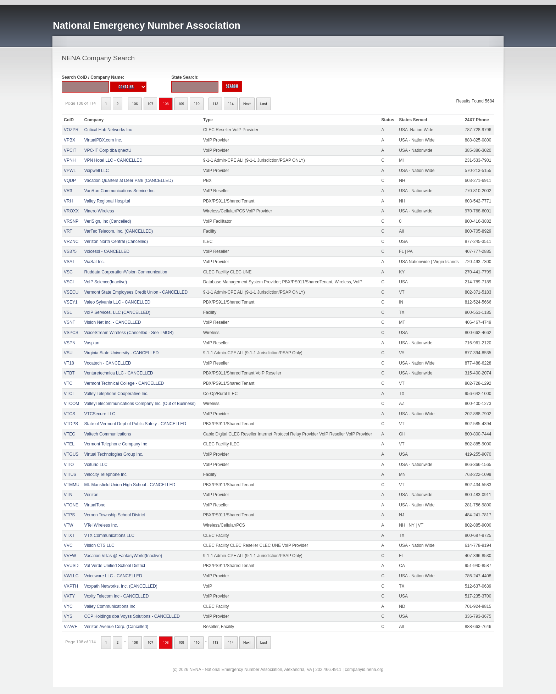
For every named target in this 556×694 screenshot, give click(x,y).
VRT (68, 231)
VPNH (70, 160)
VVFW (70, 555)
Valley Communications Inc (109, 606)
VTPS (69, 514)
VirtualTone (95, 505)
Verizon (91, 494)
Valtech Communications (107, 434)
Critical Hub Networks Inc (108, 129)
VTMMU (71, 484)
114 (231, 104)
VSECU (71, 292)
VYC (68, 606)
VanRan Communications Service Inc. (120, 190)
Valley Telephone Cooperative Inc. (116, 393)
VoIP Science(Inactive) (105, 281)
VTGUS (71, 454)
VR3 (68, 190)
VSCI (69, 281)
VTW (68, 525)
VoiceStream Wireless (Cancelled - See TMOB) (129, 332)
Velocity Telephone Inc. (106, 474)
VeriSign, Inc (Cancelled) (107, 221)
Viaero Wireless (99, 211)
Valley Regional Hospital (107, 201)
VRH (68, 201)
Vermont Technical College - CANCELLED (124, 383)
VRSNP (71, 221)
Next (247, 104)
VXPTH (71, 586)
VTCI (68, 393)
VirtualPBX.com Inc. (103, 140)
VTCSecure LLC (99, 413)
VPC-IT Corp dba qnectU (108, 150)
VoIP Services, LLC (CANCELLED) (117, 312)
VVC (68, 545)
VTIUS (70, 474)
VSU (68, 352)
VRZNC (71, 241)
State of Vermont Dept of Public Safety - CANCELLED (135, 423)
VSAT (69, 261)
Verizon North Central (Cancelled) (116, 241)
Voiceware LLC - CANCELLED (113, 575)
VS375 (70, 251)
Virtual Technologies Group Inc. (113, 454)
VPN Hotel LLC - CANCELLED (113, 160)
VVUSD (71, 565)
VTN (68, 494)
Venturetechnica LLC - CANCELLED (118, 373)
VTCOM (71, 403)
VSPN (70, 342)
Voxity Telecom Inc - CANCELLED (116, 596)
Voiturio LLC (95, 464)
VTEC (69, 434)
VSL (68, 312)
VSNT (69, 322)
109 (181, 104)
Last (263, 104)
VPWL (70, 170)
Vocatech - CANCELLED (107, 363)
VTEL (69, 444)
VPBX (69, 140)
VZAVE (70, 626)
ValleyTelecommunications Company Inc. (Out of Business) (140, 403)
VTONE (71, 505)
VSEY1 (71, 302)
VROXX (71, 211)
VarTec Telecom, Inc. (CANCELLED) (118, 231)
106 (135, 104)
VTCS (69, 413)
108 (166, 104)
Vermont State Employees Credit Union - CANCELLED (136, 292)
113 (215, 104)
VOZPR (71, 129)
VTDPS (71, 423)
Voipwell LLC (96, 170)
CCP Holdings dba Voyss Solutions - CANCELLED (132, 616)
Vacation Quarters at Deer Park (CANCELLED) (128, 180)
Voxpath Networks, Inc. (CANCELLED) (120, 586)
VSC (68, 272)
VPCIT (70, 150)
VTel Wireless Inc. (101, 525)
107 (151, 104)
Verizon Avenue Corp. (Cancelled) (116, 626)
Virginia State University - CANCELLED (121, 352)
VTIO (69, 464)
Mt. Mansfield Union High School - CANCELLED (130, 484)
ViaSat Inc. (94, 261)
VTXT (69, 535)
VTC (68, 383)
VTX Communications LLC (109, 535)
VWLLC (71, 575)
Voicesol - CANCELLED (106, 251)
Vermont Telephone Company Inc (115, 444)
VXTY (69, 596)
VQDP (70, 180)
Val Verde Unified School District (114, 565)
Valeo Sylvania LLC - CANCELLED (117, 302)
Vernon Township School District (114, 514)
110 (197, 104)
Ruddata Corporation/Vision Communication (125, 272)
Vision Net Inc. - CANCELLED (112, 322)
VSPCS (71, 332)
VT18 (69, 363)
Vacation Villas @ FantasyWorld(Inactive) (123, 555)
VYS (68, 616)
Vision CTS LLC (99, 545)
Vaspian (91, 342)
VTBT (69, 373)
